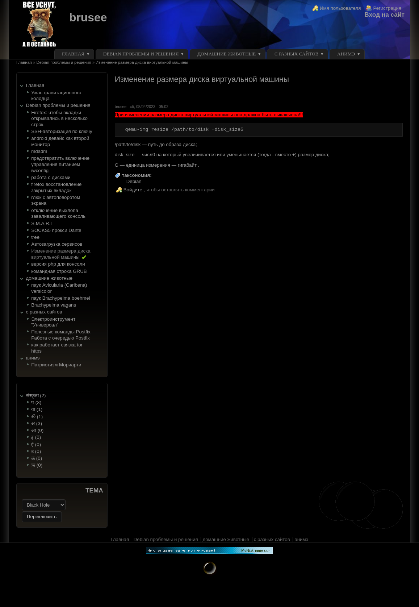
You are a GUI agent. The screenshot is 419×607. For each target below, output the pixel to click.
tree (35, 237)
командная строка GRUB (59, 271)
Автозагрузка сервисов (56, 244)
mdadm (39, 151)
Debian (134, 181)
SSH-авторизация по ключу (61, 131)
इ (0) (36, 437)
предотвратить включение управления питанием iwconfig (60, 164)
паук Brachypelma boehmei (60, 298)
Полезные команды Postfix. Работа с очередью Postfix (61, 335)
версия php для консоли (58, 264)
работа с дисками (51, 177)
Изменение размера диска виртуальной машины (61, 254)
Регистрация (387, 8)
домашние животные (226, 54)
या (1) (36, 409)
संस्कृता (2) (36, 395)
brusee (88, 17)
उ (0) (36, 451)
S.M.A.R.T (42, 223)
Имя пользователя (340, 8)
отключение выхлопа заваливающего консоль (58, 213)
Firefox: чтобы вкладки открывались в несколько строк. (59, 118)
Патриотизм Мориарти (56, 364)
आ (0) (37, 430)
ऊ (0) (36, 458)
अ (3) (36, 423)
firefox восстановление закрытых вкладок (56, 187)
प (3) (36, 402)
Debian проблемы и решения (141, 54)
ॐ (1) (37, 416)
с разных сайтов (297, 54)
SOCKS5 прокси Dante (56, 230)
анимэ (346, 54)
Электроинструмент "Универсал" (53, 322)
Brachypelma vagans (53, 305)
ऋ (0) (36, 465)
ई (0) (36, 444)
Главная (73, 54)
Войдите (132, 189)
